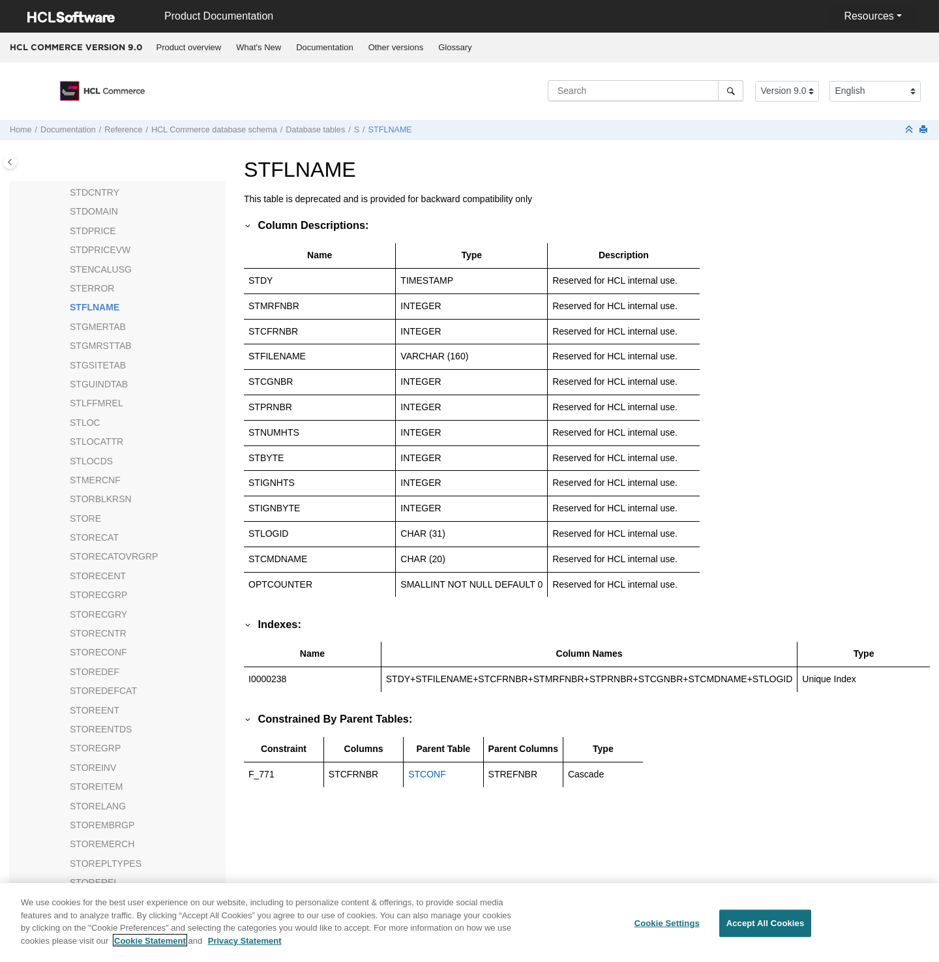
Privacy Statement (245, 948)
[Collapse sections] (910, 130)
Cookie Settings (667, 931)
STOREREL (94, 882)
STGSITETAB (98, 365)
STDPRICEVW (100, 250)
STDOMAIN (94, 211)
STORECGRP (98, 595)
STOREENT (94, 710)
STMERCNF (95, 480)
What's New (258, 47)
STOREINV (93, 767)
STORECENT (98, 576)
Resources (868, 16)
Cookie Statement (150, 948)
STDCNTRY (94, 192)
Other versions (396, 47)
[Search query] (645, 90)
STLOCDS (91, 461)
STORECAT (94, 537)
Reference (123, 129)
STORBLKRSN (101, 499)
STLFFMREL (96, 403)
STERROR (92, 288)
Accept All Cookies (765, 931)
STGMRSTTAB (101, 345)
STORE (85, 518)
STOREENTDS (101, 729)
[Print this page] (924, 130)
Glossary (454, 47)
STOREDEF (94, 672)
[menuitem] (189, 48)
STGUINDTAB (99, 384)
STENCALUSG (101, 269)
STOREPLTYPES (106, 863)
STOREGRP (95, 748)
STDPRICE (93, 231)
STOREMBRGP (102, 825)
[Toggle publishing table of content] (10, 162)
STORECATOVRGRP (114, 556)
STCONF (427, 774)
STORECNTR (98, 633)
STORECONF (98, 652)
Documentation (324, 47)
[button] (64, 193)
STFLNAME (390, 129)
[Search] (730, 90)
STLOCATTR (96, 441)
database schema (214, 129)
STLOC (85, 422)
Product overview (189, 47)
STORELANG (98, 806)
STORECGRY (98, 614)
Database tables (315, 129)
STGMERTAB (98, 327)
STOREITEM (96, 786)
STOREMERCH (102, 844)
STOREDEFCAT (103, 690)
